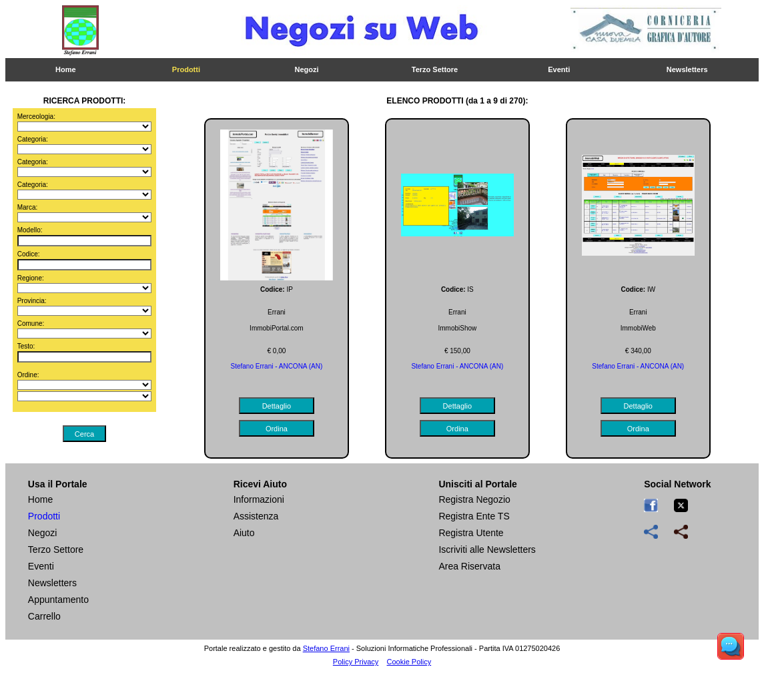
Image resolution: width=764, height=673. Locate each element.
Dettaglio (276, 406)
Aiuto (244, 532)
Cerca (84, 434)
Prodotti (186, 69)
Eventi (559, 69)
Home (65, 69)
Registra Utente (470, 532)
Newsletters (687, 69)
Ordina (277, 429)
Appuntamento (58, 599)
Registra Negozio (474, 499)
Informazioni (259, 499)
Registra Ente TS (473, 516)
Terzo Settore (435, 69)
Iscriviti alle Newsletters (486, 549)
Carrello (44, 616)
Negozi (307, 69)
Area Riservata (469, 566)
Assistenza (256, 516)
